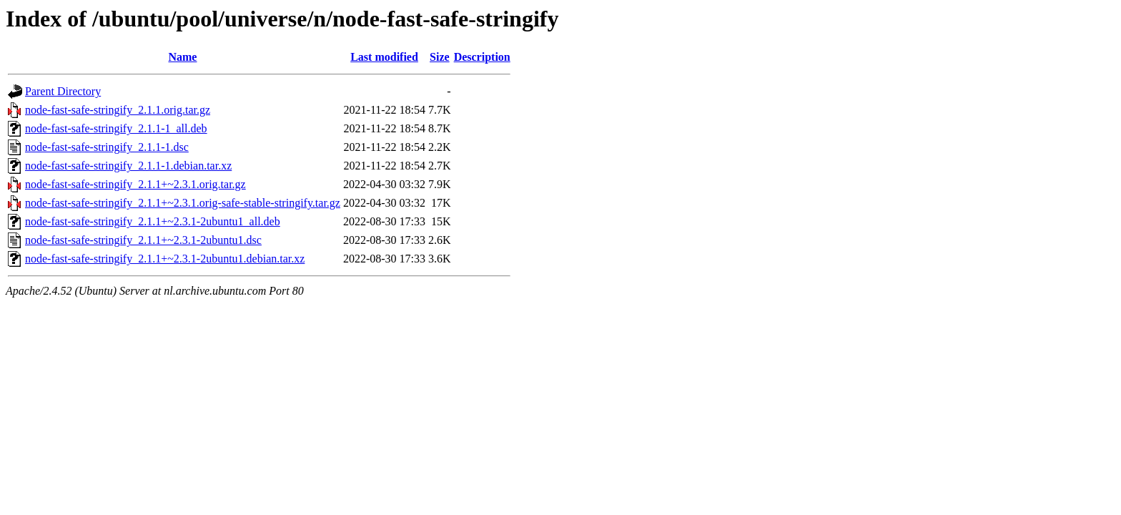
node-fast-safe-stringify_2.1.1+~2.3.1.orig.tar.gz (135, 184)
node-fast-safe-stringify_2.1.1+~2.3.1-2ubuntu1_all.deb (152, 221)
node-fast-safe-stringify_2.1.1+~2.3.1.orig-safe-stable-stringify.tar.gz (182, 203)
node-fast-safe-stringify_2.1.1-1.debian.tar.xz (128, 166)
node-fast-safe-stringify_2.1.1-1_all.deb (116, 128)
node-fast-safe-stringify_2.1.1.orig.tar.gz (117, 110)
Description (482, 57)
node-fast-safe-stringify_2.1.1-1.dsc (107, 147)
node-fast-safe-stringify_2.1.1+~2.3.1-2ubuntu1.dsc (143, 240)
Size (440, 57)
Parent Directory (63, 91)
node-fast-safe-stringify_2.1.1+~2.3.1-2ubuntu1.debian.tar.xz (165, 258)
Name (182, 57)
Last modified (384, 57)
